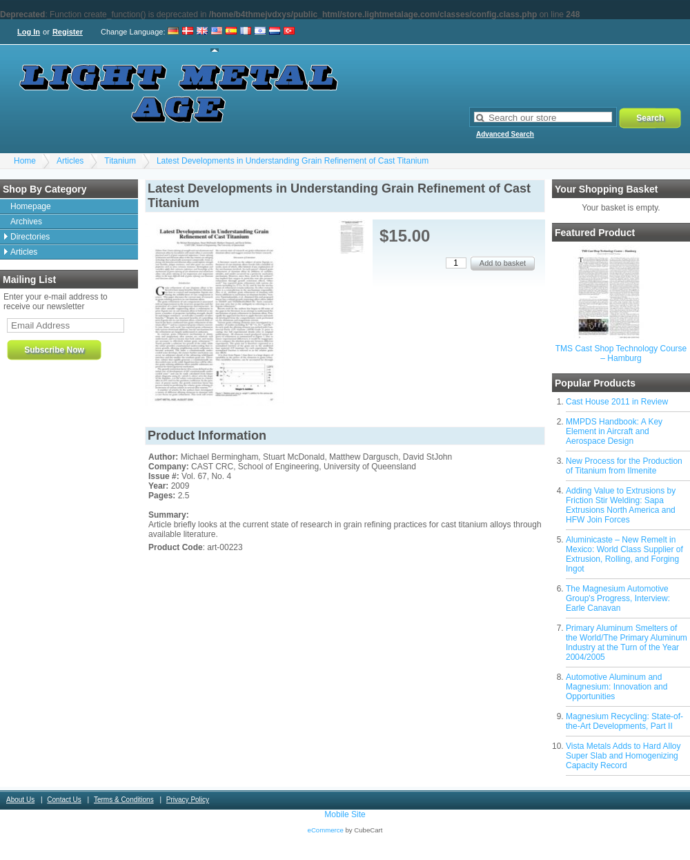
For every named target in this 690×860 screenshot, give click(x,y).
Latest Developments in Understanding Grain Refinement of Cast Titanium (292, 161)
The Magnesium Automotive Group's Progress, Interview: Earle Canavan (618, 598)
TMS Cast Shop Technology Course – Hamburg (621, 353)
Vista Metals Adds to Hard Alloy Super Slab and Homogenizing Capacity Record (623, 755)
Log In (28, 32)
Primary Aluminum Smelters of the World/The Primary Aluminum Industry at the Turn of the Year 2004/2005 (626, 642)
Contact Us (64, 799)
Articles (70, 161)
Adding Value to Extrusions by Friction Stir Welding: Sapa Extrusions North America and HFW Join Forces (621, 505)
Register (67, 32)
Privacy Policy (187, 799)
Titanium (120, 161)
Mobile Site (344, 814)
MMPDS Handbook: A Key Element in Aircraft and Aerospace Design (614, 431)
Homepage (30, 206)
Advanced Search (505, 134)
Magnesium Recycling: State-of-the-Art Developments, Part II (624, 721)
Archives (26, 221)
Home (25, 161)
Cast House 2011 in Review (617, 402)
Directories (30, 237)
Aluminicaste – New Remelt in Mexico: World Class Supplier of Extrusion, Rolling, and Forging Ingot (624, 554)
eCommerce (326, 830)
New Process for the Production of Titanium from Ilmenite (624, 466)
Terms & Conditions (124, 799)
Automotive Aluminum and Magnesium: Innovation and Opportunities (616, 686)
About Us (20, 799)
